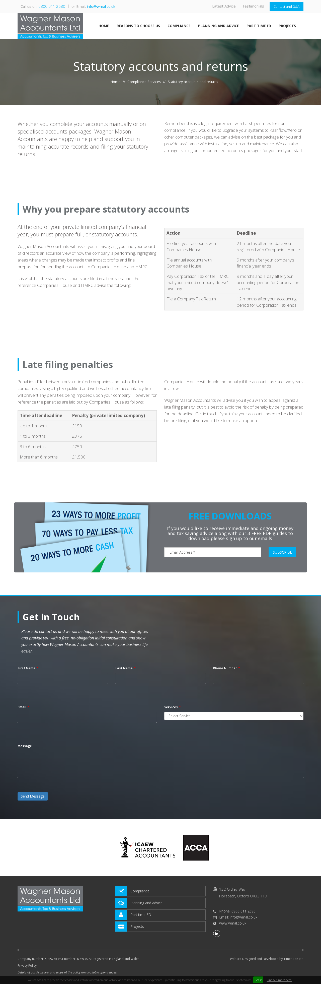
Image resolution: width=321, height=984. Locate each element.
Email (22, 707)
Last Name (124, 668)
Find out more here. (279, 980)
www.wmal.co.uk (232, 923)
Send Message (33, 796)
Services (171, 707)
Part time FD (259, 26)
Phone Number (225, 668)
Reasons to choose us (138, 26)
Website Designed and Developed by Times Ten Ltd (266, 958)
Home (104, 26)
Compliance (179, 26)
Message (25, 746)
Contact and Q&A (286, 6)
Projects (287, 26)
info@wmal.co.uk (101, 6)
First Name (26, 668)
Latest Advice (224, 6)
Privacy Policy (27, 965)
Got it (258, 980)
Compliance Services (144, 81)
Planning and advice (218, 26)
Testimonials (253, 6)
